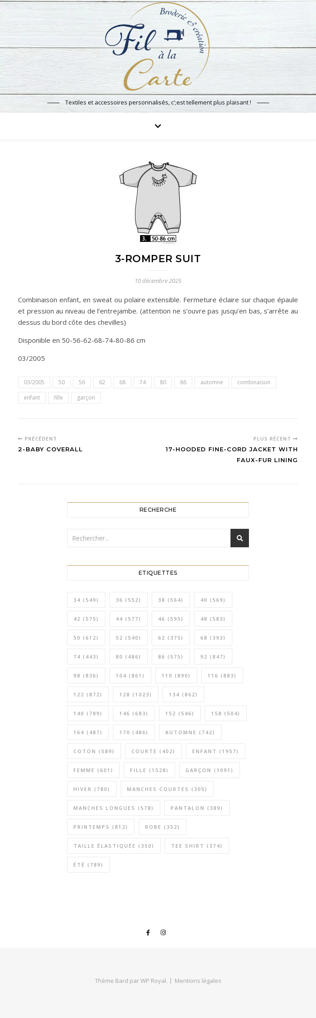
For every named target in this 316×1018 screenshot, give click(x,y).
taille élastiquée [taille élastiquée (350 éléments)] (113, 845)
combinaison (254, 382)
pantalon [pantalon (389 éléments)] (197, 807)
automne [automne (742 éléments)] (190, 732)
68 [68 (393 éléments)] (213, 637)
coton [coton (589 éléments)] (94, 751)
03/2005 (34, 382)
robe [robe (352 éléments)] (162, 826)
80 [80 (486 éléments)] (128, 656)
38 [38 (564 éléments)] (171, 599)
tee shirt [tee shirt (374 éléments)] (197, 845)
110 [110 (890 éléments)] (176, 675)
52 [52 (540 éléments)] (128, 637)
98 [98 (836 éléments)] (86, 675)
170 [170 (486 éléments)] (134, 732)
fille (58, 397)
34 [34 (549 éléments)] (86, 599)
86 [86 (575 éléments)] (171, 656)
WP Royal (153, 981)
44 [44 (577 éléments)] (128, 618)
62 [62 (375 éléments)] (171, 637)
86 (183, 382)
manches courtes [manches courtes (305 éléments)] (167, 789)
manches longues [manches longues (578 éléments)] (113, 807)
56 (82, 382)
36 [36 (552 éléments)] (128, 599)
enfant (32, 397)
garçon (86, 397)
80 (163, 382)
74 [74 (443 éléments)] (86, 656)
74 (143, 382)
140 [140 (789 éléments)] (88, 713)
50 (62, 382)
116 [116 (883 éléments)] (222, 675)
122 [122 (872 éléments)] (88, 694)
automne (211, 382)
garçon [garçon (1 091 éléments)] (209, 770)
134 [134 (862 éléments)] (183, 694)
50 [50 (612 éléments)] (86, 637)
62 (102, 382)
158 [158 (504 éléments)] (225, 713)
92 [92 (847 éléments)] (213, 656)
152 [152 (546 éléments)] (179, 713)
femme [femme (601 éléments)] (93, 770)
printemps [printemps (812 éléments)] (100, 826)
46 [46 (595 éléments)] (171, 618)
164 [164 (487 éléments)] (88, 732)
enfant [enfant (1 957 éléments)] (215, 751)
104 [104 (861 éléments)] (130, 675)
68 (122, 382)
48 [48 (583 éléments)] (213, 618)
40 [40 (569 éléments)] (213, 599)
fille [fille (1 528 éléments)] (149, 770)
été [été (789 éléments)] (88, 864)
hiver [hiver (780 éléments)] (91, 789)
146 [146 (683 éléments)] (134, 713)
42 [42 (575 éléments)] (86, 618)
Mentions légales (198, 981)
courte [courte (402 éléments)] (153, 751)
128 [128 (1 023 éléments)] (135, 694)
